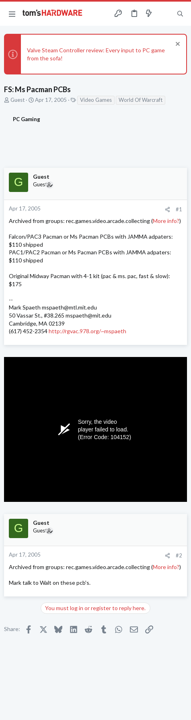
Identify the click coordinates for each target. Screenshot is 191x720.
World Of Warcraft (140, 100)
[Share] (167, 209)
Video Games (96, 100)
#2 (179, 555)
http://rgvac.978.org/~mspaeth (87, 331)
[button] (12, 14)
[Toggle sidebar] (164, 13)
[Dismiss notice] (176, 45)
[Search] (180, 13)
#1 (179, 209)
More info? (166, 220)
